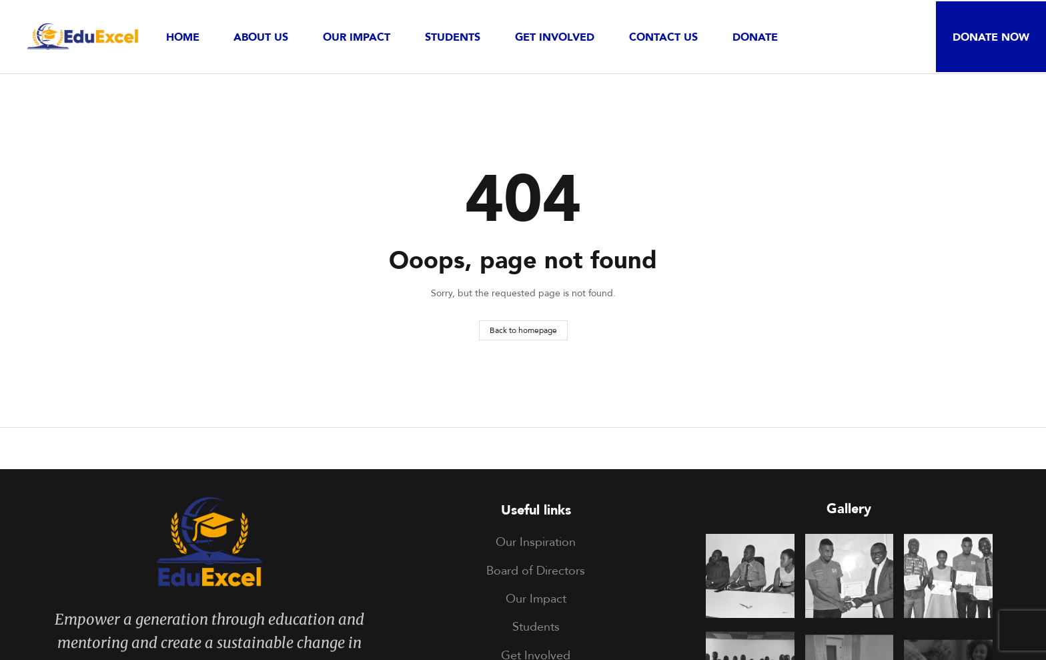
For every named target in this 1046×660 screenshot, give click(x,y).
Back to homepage (523, 330)
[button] (991, 36)
